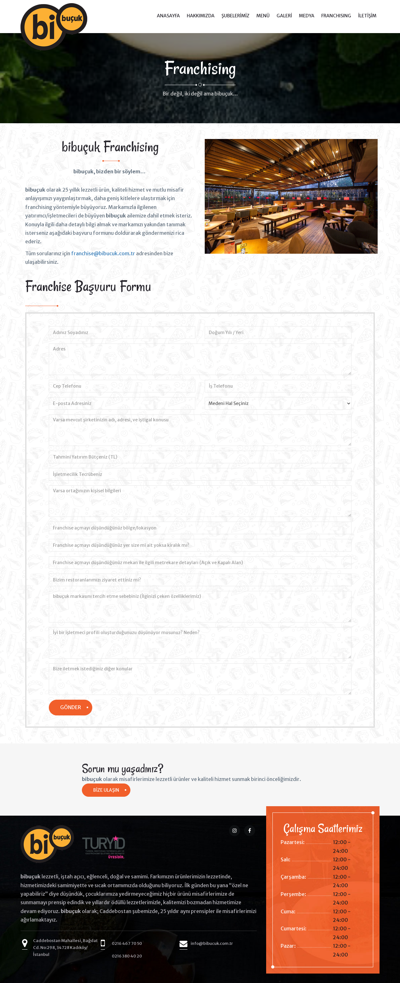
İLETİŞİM (367, 16)
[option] (110, 220)
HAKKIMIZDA (200, 16)
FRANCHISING (336, 16)
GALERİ (284, 16)
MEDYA (306, 16)
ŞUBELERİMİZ (235, 16)
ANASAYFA (168, 16)
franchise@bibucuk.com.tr (103, 253)
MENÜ (263, 16)
